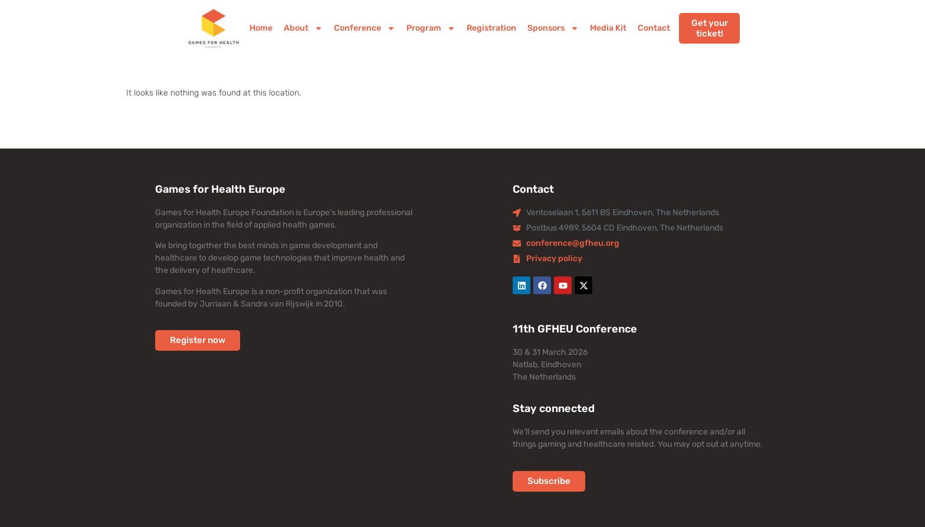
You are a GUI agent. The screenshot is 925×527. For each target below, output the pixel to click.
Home (261, 28)
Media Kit (608, 28)
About (303, 28)
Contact (654, 28)
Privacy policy (554, 258)
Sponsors (553, 28)
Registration (491, 28)
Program (430, 28)
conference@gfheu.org (572, 243)
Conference (364, 28)
